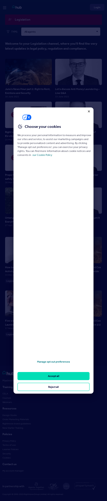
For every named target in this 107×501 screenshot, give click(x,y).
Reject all (53, 386)
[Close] (89, 111)
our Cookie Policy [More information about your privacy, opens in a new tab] (42, 155)
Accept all (53, 376)
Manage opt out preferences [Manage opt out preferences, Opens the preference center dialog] (53, 361)
